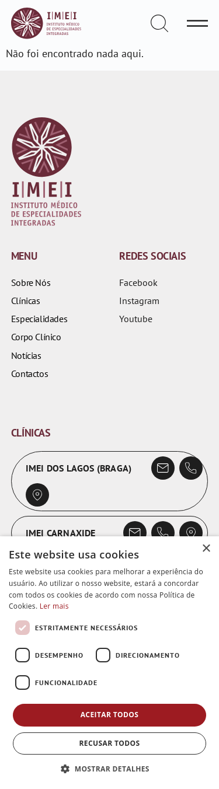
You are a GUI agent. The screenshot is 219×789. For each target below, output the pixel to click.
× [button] (205, 548)
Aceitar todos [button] (110, 715)
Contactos (29, 373)
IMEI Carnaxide (61, 533)
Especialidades (39, 318)
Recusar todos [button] (109, 743)
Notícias (26, 355)
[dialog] (109, 662)
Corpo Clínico (36, 337)
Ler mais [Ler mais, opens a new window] (54, 606)
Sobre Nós (30, 282)
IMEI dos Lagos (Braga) (78, 468)
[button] (109, 769)
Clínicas (25, 300)
